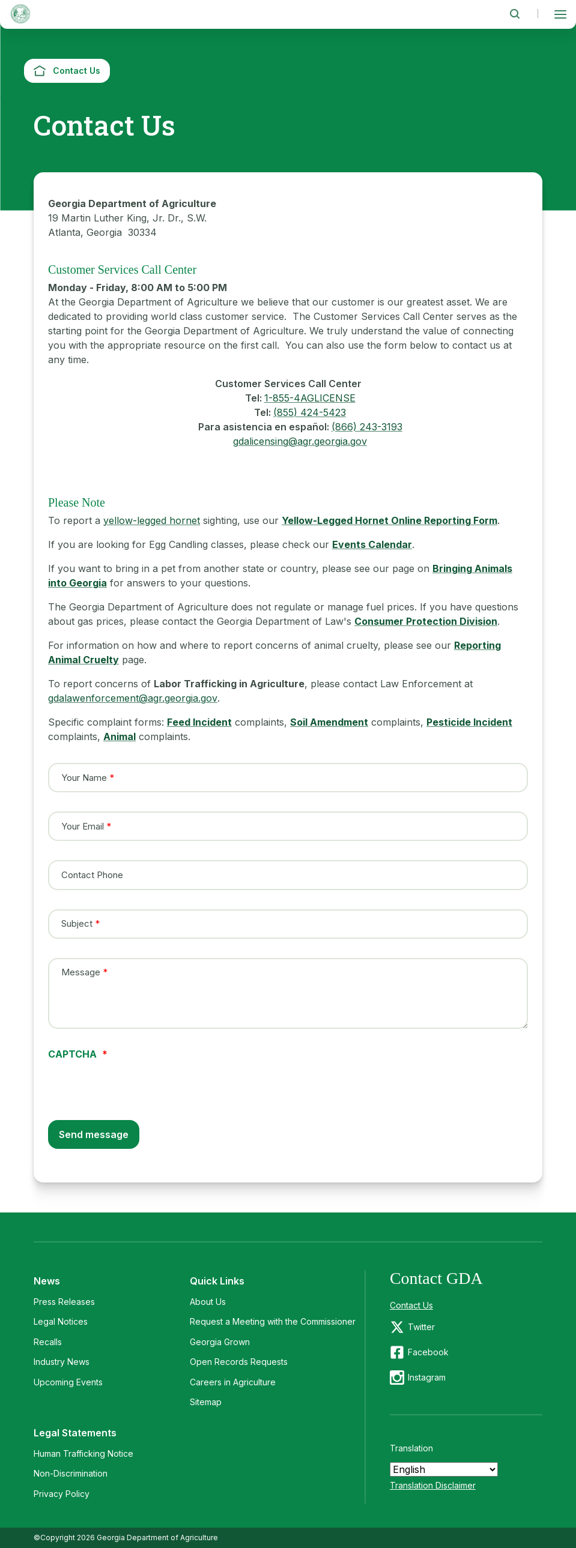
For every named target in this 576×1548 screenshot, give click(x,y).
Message (80, 972)
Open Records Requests (239, 1362)
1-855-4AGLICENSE (310, 398)
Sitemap (206, 1402)
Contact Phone (92, 875)
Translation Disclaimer (433, 1485)
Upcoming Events (68, 1382)
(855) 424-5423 (309, 412)
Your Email (82, 826)
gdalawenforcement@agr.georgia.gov (132, 698)
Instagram (427, 1377)
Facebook (428, 1352)
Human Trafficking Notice (83, 1453)
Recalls (48, 1342)
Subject (76, 923)
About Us (208, 1302)
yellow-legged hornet (151, 520)
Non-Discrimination (71, 1473)
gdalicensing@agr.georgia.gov (300, 441)
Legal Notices (61, 1321)
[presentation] (139, 1082)
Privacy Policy (61, 1494)
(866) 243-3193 (367, 427)
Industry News (61, 1362)
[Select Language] (444, 1469)
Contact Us (411, 1305)
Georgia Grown (220, 1342)
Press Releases (64, 1302)
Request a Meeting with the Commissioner (273, 1321)
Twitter (421, 1327)
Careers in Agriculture (233, 1382)
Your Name (84, 777)
